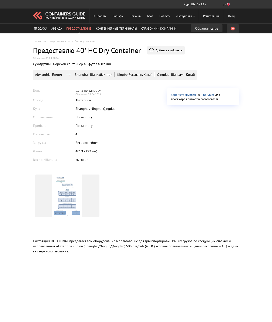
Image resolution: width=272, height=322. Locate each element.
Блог (150, 16)
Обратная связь (206, 28)
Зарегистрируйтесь (184, 95)
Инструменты (186, 16)
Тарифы (118, 16)
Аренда (56, 28)
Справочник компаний (158, 28)
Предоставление (79, 28)
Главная (37, 41)
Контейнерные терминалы (116, 28)
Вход (231, 16)
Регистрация (211, 16)
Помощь (135, 16)
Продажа (40, 28)
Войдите (208, 95)
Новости (164, 16)
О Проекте (100, 16)
